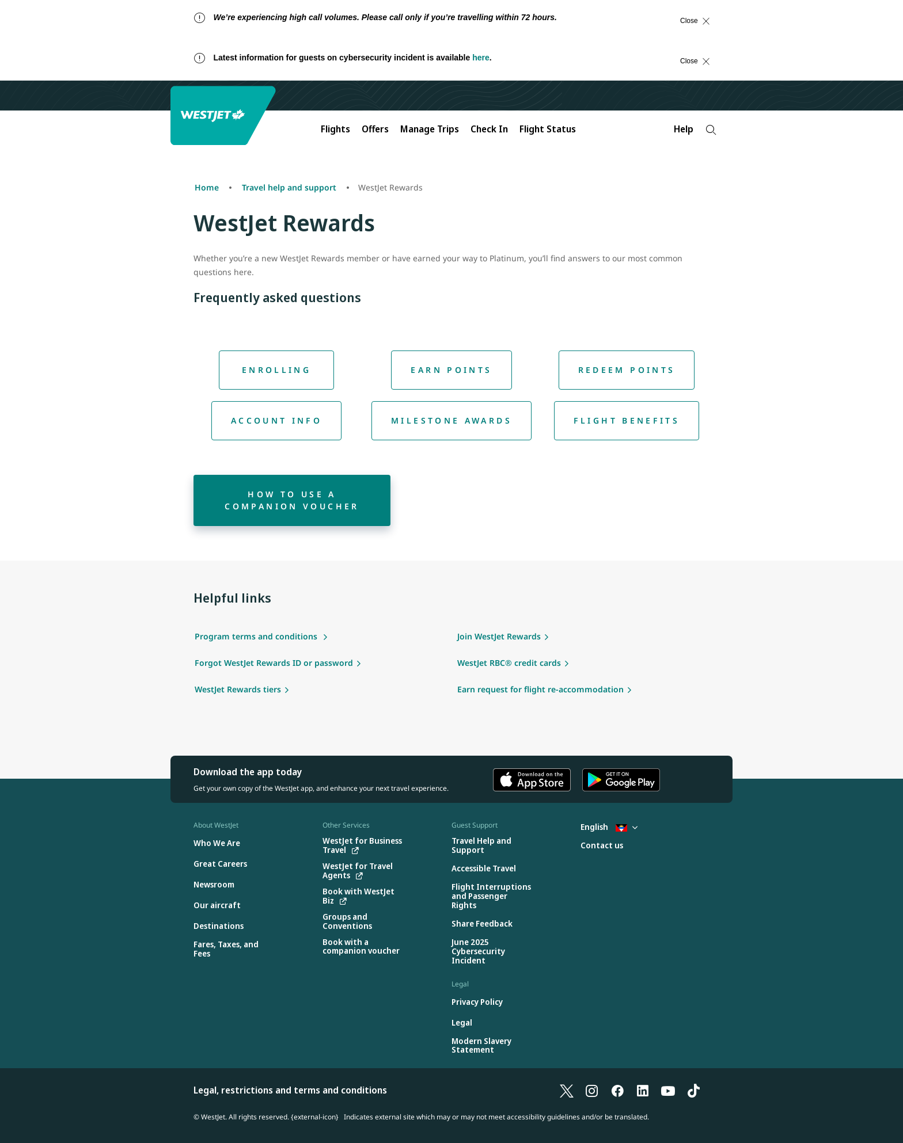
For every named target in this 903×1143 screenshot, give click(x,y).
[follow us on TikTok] (693, 1090)
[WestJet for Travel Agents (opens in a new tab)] (363, 871)
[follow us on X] (567, 1090)
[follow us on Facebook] (617, 1090)
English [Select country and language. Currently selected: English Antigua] (609, 826)
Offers (375, 129)
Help (683, 129)
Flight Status (547, 129)
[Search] (711, 129)
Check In (489, 129)
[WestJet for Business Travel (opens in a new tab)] (363, 845)
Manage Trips (429, 129)
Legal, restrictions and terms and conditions (290, 1090)
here (481, 57)
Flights (335, 129)
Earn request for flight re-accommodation (540, 689)
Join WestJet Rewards (499, 636)
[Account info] (276, 420)
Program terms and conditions (257, 636)
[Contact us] (601, 846)
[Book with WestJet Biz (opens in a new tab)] (363, 896)
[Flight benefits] (627, 420)
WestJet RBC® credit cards (509, 662)
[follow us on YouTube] (668, 1090)
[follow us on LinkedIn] (643, 1090)
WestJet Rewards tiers (238, 689)
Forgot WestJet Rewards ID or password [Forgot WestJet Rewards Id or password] (274, 662)
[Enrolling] (276, 370)
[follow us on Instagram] (592, 1090)
